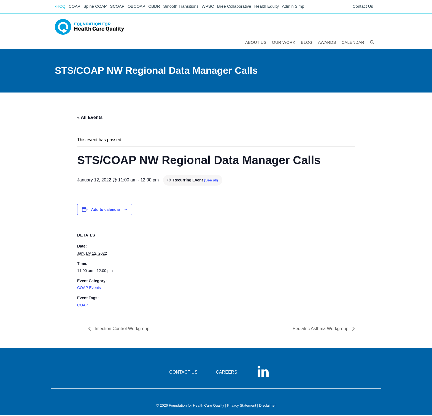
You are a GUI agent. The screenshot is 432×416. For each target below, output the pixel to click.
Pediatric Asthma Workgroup (321, 329)
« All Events (90, 118)
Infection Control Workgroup (121, 329)
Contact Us (363, 7)
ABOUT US (256, 43)
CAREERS (226, 373)
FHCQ (60, 7)
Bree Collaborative (241, 7)
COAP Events (89, 289)
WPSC (214, 7)
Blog (307, 43)
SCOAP (120, 7)
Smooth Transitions (186, 7)
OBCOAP (140, 7)
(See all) (211, 181)
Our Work (284, 43)
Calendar (353, 43)
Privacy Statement (241, 406)
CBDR (159, 7)
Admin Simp (301, 7)
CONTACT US (183, 373)
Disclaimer (267, 406)
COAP (76, 7)
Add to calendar (105, 210)
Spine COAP (97, 7)
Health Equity (274, 7)
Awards (327, 43)
